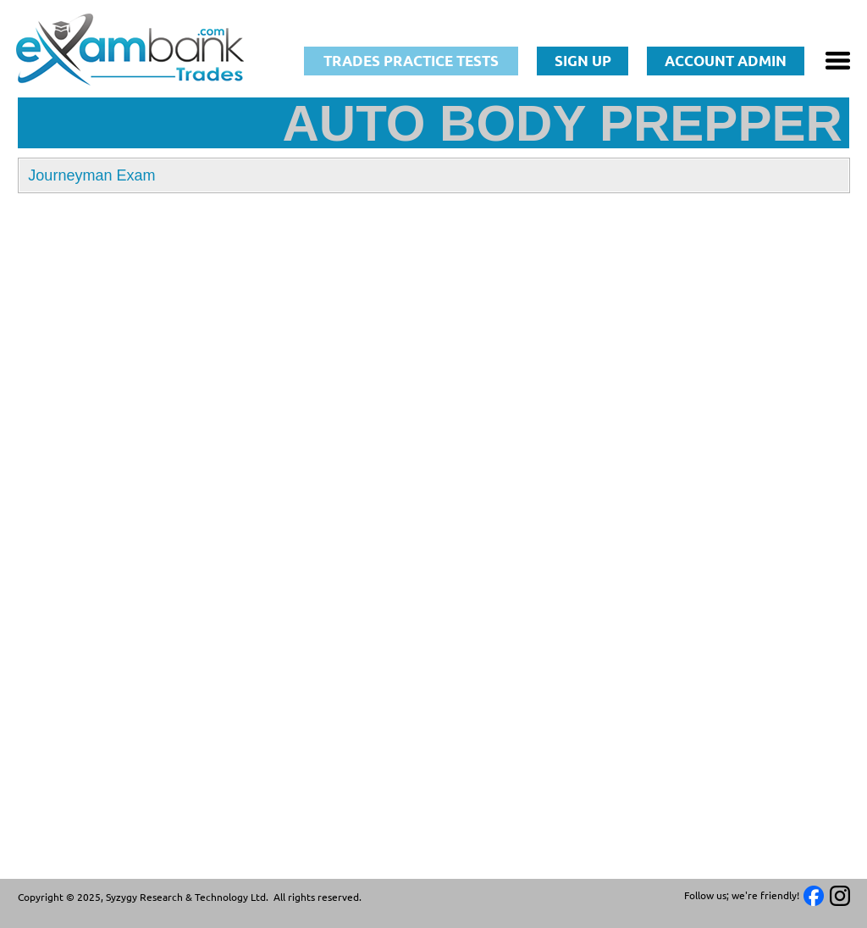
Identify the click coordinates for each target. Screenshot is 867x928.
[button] (433, 175)
